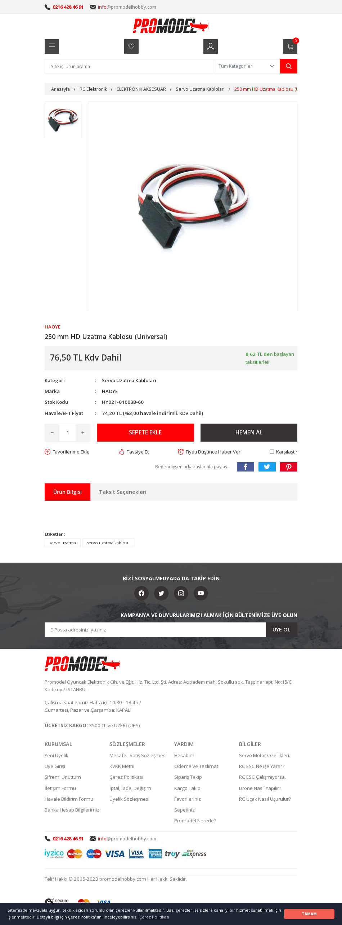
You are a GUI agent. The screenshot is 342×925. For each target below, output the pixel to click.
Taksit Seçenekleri (123, 491)
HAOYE (110, 391)
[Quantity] (67, 432)
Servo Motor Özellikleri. (264, 755)
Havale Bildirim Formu (69, 799)
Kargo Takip (187, 788)
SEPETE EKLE (145, 433)
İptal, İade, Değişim (130, 788)
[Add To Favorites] (67, 452)
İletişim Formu (60, 788)
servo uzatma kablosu (108, 542)
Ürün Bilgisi (67, 491)
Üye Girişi (55, 766)
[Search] (129, 66)
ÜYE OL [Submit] (282, 629)
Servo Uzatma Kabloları (129, 380)
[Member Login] (210, 46)
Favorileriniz (187, 799)
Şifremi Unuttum (63, 777)
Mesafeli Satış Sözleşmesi (138, 755)
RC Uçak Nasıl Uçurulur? (265, 799)
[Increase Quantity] (83, 432)
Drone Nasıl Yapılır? (260, 788)
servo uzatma (62, 542)
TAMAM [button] (309, 913)
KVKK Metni (121, 766)
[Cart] (290, 46)
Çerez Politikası (126, 777)
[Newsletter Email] (171, 629)
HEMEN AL (249, 433)
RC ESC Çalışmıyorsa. (262, 777)
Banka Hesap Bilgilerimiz (72, 810)
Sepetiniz (184, 810)
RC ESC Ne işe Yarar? (261, 766)
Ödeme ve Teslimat (196, 766)
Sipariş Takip (188, 777)
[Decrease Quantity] (52, 432)
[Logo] (171, 25)
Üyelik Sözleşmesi (129, 799)
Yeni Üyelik (56, 755)
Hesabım (184, 755)
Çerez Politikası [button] (154, 917)
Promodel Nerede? (195, 821)
